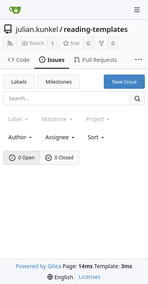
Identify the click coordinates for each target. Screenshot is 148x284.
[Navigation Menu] (137, 10)
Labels (19, 81)
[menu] (97, 137)
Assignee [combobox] (60, 137)
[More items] (138, 60)
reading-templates (96, 29)
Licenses (90, 276)
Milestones (59, 81)
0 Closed (59, 157)
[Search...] (137, 98)
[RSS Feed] (10, 43)
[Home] (15, 10)
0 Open (22, 157)
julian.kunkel (37, 29)
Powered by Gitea (38, 266)
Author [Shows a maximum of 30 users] (20, 137)
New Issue (124, 81)
